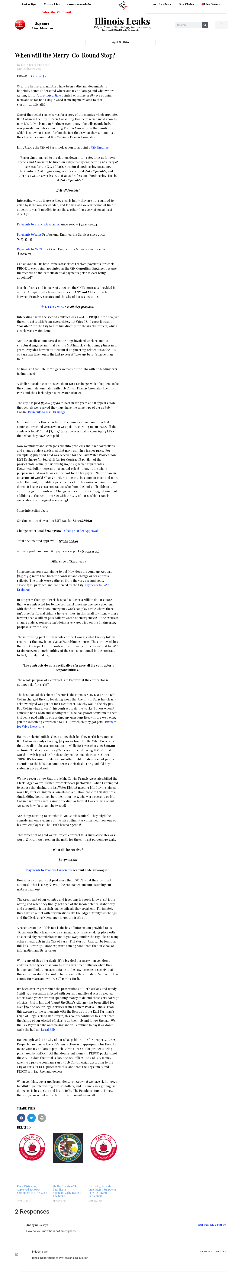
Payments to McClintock (33, 249)
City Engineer (100, 147)
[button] (21, 1118)
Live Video (210, 4)
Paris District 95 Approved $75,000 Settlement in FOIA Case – (32, 1191)
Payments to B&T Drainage (47, 412)
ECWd (38, 76)
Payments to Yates (29, 234)
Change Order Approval (81, 531)
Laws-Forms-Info (79, 4)
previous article (50, 95)
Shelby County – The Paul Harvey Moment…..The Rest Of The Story (67, 1191)
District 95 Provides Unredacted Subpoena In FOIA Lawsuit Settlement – (102, 1191)
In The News (162, 4)
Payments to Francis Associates (38, 224)
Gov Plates (186, 4)
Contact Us (52, 4)
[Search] (205, 25)
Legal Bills (48, 1029)
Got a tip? (29, 4)
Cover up (36, 946)
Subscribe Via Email (56, 12)
